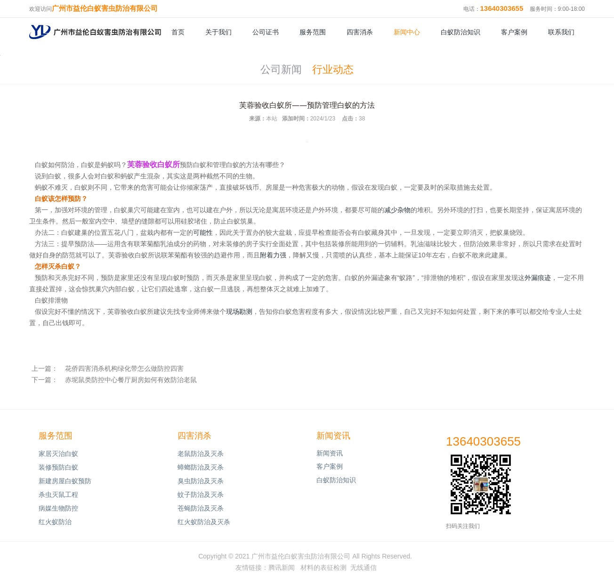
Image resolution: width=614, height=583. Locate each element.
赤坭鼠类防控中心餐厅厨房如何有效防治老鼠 (131, 379)
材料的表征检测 (323, 567)
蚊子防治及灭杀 (201, 494)
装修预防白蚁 (58, 467)
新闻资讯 (333, 435)
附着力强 (273, 255)
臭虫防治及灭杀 (201, 481)
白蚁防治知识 (460, 32)
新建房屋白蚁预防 (65, 481)
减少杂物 (397, 210)
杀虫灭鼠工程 (58, 494)
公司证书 (265, 32)
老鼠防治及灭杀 (201, 453)
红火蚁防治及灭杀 (204, 522)
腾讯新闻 (281, 567)
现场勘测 (239, 311)
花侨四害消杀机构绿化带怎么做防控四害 (124, 368)
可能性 (203, 232)
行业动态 (333, 69)
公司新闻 (281, 69)
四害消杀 (360, 32)
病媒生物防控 (58, 508)
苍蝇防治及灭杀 (201, 508)
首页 (178, 32)
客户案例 (514, 32)
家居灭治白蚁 (58, 453)
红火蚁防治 (55, 522)
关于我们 (218, 32)
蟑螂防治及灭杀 (201, 467)
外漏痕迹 (538, 277)
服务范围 (312, 32)
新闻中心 (407, 32)
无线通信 (363, 567)
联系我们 (561, 32)
